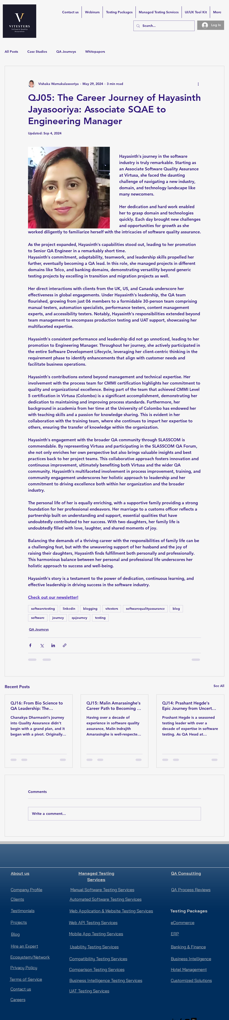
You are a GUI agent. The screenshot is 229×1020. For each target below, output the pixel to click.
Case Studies (37, 51)
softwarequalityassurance (145, 608)
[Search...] (164, 26)
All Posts (11, 51)
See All (219, 686)
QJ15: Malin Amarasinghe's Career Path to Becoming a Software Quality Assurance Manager (113, 705)
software (37, 618)
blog (176, 608)
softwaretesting (43, 608)
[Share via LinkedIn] (53, 645)
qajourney (79, 618)
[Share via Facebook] (30, 645)
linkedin (69, 608)
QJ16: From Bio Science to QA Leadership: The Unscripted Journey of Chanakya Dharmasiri (37, 705)
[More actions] (198, 84)
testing (100, 618)
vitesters (111, 608)
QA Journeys (66, 51)
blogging (90, 608)
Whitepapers (95, 51)
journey (58, 618)
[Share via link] (64, 645)
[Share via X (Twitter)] (41, 645)
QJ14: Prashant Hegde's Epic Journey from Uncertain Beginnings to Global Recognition (190, 705)
